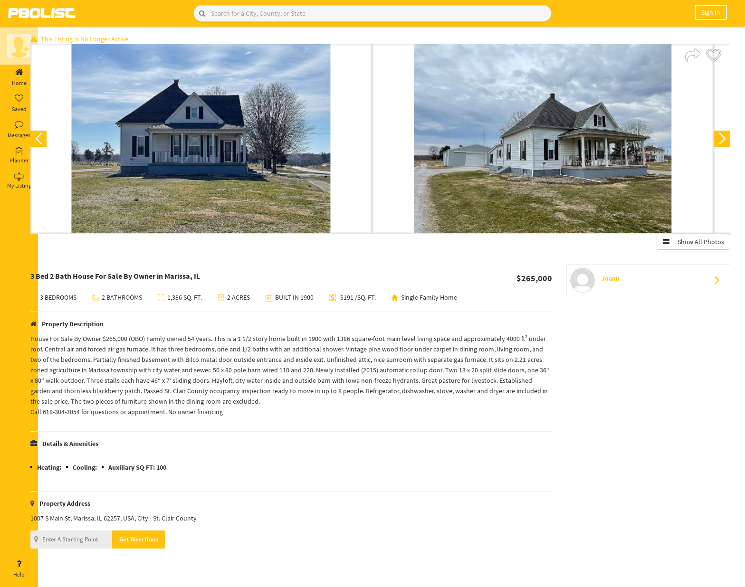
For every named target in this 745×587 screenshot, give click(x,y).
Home (19, 77)
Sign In (710, 12)
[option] (216, 141)
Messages (19, 130)
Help (19, 569)
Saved (19, 104)
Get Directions (153, 541)
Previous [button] (53, 141)
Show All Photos (691, 243)
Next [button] (720, 141)
